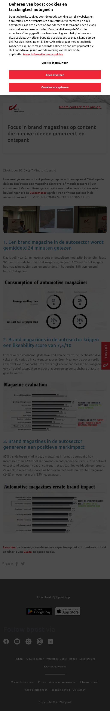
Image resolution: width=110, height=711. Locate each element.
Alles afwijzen (55, 69)
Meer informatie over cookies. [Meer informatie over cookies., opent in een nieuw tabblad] (43, 48)
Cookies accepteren (54, 81)
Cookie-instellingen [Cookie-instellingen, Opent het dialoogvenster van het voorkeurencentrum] (55, 57)
